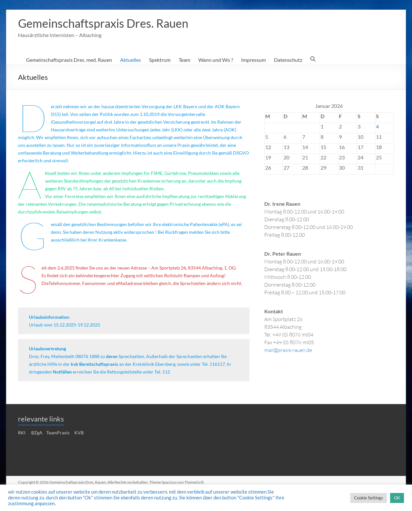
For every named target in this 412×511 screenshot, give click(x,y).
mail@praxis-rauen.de (288, 350)
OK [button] (397, 497)
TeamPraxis (58, 433)
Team (184, 60)
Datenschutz (288, 60)
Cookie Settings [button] (368, 497)
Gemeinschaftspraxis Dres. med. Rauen (69, 60)
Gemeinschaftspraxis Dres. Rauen (103, 23)
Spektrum (160, 60)
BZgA (36, 433)
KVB (79, 433)
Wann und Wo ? (215, 60)
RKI (21, 433)
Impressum (253, 60)
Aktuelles (130, 60)
